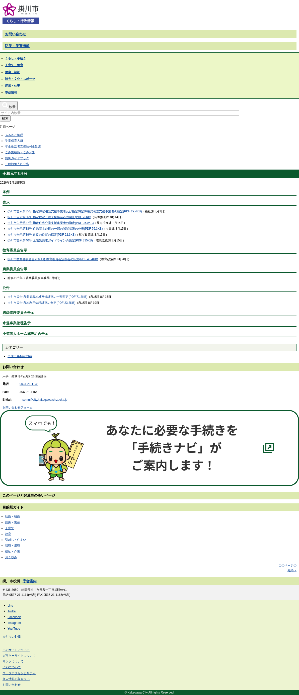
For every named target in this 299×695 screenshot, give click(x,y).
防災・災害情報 (17, 46)
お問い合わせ (15, 34)
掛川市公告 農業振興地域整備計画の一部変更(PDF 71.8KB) (47, 297)
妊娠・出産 (12, 522)
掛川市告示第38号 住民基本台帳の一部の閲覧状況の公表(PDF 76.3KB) (55, 228)
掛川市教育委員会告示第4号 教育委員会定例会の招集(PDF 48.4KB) (53, 259)
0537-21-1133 (29, 384)
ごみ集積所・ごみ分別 (20, 152)
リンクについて (13, 661)
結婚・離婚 (12, 516)
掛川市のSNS (12, 636)
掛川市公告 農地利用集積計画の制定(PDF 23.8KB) (41, 303)
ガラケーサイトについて (19, 655)
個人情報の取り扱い (16, 679)
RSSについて (12, 667)
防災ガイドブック (17, 158)
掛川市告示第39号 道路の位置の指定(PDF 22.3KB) (42, 234)
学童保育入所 (14, 141)
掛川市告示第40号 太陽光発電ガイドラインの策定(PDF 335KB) (50, 240)
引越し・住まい (15, 539)
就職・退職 (12, 545)
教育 (8, 534)
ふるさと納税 (14, 135)
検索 (5, 118)
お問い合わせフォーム (18, 407)
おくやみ (11, 557)
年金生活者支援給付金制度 (23, 146)
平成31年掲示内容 (20, 356)
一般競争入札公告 (17, 164)
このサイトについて (16, 650)
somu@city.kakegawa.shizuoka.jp (44, 399)
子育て (9, 528)
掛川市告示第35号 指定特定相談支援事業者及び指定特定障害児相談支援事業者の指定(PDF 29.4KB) (75, 211)
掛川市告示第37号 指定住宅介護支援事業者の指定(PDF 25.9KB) (51, 223)
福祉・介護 (12, 551)
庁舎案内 (30, 581)
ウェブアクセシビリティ (19, 673)
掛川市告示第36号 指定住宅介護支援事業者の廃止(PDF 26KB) (49, 217)
